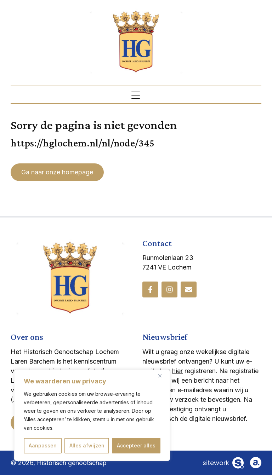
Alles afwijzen (86, 445)
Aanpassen (43, 445)
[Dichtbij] (162, 375)
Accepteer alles (136, 445)
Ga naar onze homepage (57, 172)
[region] (92, 415)
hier (177, 371)
